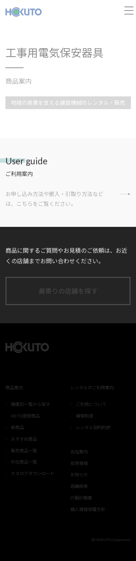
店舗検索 (79, 486)
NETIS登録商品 (25, 416)
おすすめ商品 (24, 439)
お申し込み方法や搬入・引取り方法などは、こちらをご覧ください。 (68, 198)
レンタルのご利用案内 (92, 387)
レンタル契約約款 (93, 427)
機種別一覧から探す (30, 404)
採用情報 (79, 463)
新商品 (17, 427)
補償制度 (84, 416)
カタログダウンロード (32, 473)
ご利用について (91, 404)
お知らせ (79, 474)
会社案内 (79, 451)
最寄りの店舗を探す (68, 291)
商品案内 (18, 81)
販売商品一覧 (24, 450)
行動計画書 (81, 497)
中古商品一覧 (24, 462)
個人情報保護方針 (87, 509)
